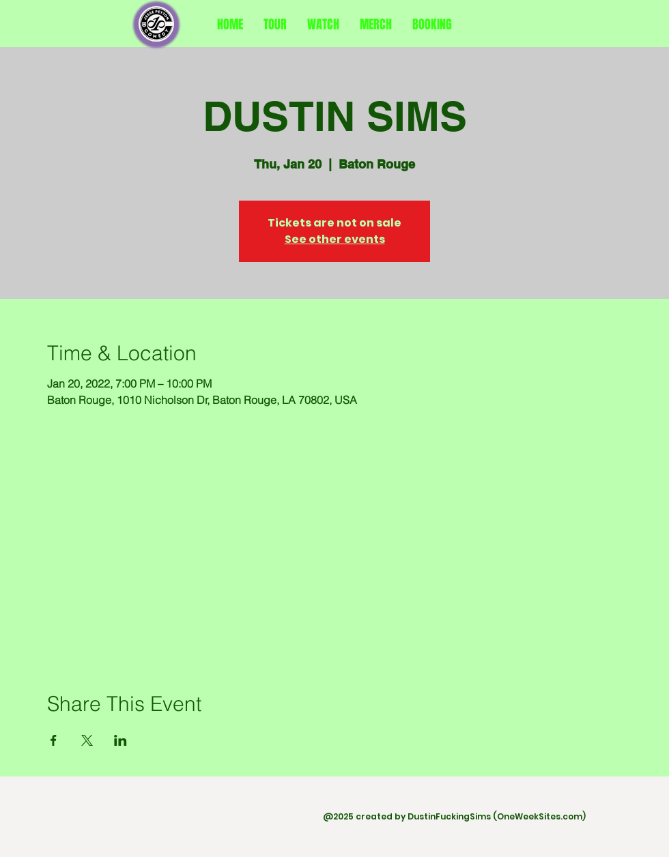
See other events (335, 239)
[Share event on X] (87, 740)
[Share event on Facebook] (53, 740)
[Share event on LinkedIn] (120, 740)
